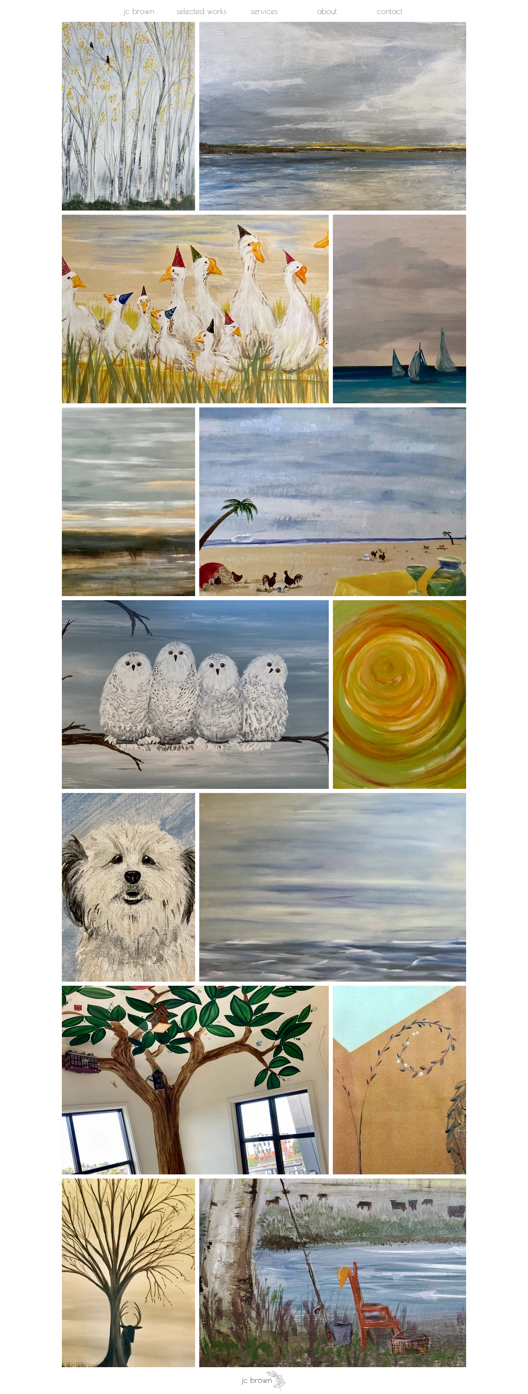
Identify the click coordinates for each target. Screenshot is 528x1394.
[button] (201, 11)
